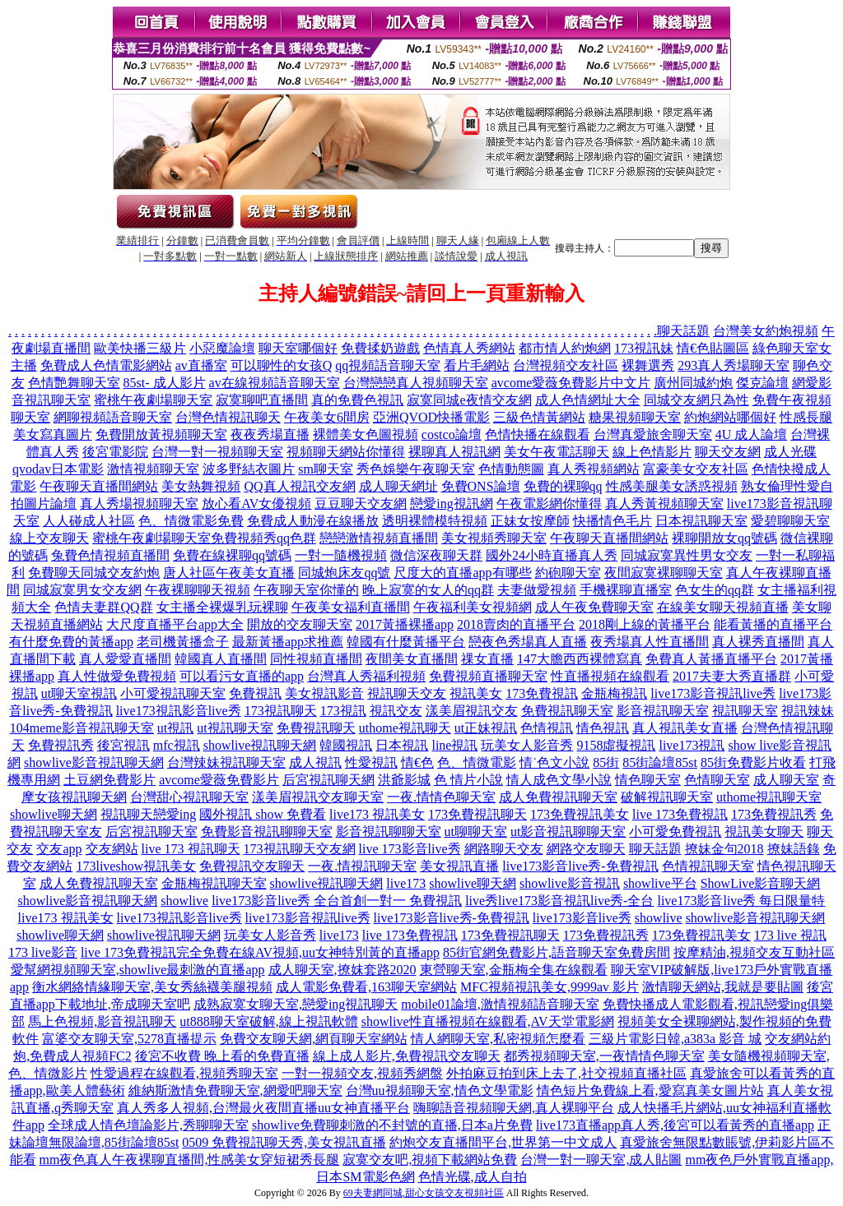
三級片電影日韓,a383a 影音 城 (675, 1039)
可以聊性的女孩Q (282, 365)
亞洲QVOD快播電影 (431, 417)
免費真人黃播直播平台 (711, 659)
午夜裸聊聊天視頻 (197, 590)
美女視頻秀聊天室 (494, 538)
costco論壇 (452, 434)
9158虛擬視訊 (615, 745)
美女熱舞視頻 (200, 486)
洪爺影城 (404, 780)
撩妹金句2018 (724, 849)
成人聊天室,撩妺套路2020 (342, 970)
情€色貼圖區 (713, 348)
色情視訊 (546, 728)
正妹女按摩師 (530, 521)
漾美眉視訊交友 (472, 711)
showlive (184, 901)
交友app (59, 849)
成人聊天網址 (398, 486)
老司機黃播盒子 (183, 642)
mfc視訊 (176, 745)
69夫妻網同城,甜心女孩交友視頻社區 (423, 1193)
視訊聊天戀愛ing (148, 814)
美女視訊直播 (459, 866)
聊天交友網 (728, 452)
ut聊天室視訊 (79, 693)
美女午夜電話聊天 (556, 452)
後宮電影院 (115, 452)
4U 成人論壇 (751, 434)
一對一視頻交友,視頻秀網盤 (362, 1073)
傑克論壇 (762, 383)
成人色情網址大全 (587, 400)
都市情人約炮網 (565, 348)
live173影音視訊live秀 (712, 693)
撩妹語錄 (793, 849)
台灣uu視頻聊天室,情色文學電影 (439, 1090)
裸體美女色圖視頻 (365, 434)
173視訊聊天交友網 (300, 849)
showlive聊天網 (53, 814)
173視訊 (343, 711)
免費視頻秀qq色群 (263, 538)
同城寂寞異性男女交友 (686, 555)
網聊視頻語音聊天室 (113, 417)
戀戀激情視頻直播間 (378, 538)
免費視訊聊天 (316, 728)
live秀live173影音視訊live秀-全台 (559, 901)
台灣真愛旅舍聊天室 (653, 434)
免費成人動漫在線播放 (313, 521)
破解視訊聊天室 (667, 797)
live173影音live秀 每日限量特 (741, 901)
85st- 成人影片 (164, 383)
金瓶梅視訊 (614, 693)
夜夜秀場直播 (270, 434)
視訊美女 (475, 693)
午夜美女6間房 (327, 417)
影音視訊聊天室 (663, 711)
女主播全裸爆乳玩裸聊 (222, 607)
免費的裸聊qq (563, 486)
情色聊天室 (648, 780)
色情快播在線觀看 (537, 434)
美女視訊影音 (324, 693)
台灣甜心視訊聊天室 (189, 797)
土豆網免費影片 (109, 780)
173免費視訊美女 (579, 814)
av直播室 (201, 365)
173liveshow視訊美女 (136, 866)
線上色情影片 (652, 452)
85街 (606, 762)
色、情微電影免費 (191, 521)
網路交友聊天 (586, 849)
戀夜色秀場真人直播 (527, 642)
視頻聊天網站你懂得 (345, 452)
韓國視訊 (345, 745)
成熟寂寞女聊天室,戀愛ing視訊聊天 (295, 1004)
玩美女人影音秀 (527, 745)
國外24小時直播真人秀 (551, 555)
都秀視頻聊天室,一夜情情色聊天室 (604, 1056)
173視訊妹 (643, 348)
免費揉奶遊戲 (380, 348)
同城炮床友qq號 (344, 573)
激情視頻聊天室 (153, 469)
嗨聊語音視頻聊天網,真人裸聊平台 (513, 1108)
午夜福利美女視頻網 (472, 607)
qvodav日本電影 (58, 469)
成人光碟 (790, 452)
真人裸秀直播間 (758, 642)
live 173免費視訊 (680, 814)
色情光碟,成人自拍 (472, 1177)
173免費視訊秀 (774, 814)
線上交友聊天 (49, 538)
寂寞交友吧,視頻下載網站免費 (429, 1160)
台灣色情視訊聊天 (228, 417)
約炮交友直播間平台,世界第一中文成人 (503, 1142)
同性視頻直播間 (316, 659)
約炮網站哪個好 (730, 417)
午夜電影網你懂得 (549, 504)
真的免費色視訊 (357, 400)
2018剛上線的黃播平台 (644, 624)
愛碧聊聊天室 (790, 521)
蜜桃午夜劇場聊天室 (153, 400)
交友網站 (112, 849)
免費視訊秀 (61, 745)
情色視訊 (602, 728)
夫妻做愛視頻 (536, 590)
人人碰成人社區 (89, 521)
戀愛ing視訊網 (451, 504)
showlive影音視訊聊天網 (94, 762)
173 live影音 (42, 952)
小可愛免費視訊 (675, 832)
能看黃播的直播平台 (773, 624)
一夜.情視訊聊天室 (362, 866)
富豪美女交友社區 (695, 469)
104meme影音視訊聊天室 (82, 728)
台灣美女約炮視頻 (765, 331)
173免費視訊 (541, 693)
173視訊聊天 (281, 711)
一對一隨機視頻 (341, 555)
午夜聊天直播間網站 (99, 486)
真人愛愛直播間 (125, 659)
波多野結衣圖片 (249, 469)
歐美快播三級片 (140, 348)
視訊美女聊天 (763, 832)
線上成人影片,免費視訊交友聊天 (407, 1056)
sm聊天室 (325, 469)
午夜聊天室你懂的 (306, 590)
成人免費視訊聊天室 (558, 797)
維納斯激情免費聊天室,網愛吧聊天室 (235, 1090)
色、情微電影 (476, 762)
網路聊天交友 (503, 849)
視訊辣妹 (807, 711)
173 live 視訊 (790, 935)
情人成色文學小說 (559, 780)
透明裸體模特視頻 (434, 521)
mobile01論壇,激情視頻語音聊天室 (499, 1004)
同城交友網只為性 (696, 400)
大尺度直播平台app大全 (175, 624)
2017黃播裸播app (405, 624)
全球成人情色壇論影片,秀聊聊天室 (148, 1125)
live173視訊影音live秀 (178, 711)
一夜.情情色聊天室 (441, 797)
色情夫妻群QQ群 (103, 607)
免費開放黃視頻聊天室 (161, 434)
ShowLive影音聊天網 (761, 883)
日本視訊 (401, 745)
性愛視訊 (371, 762)
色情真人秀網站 (469, 348)
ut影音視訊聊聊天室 (568, 832)
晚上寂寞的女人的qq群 (428, 590)
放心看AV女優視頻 (256, 504)
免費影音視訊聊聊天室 (267, 832)
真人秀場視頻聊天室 (139, 504)
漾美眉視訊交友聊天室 (318, 797)
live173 (406, 883)
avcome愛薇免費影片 (219, 780)
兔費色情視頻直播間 (110, 555)
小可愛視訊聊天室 (173, 693)
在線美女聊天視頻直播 (723, 607)
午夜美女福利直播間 (350, 607)
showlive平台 (660, 883)
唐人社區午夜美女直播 (229, 573)
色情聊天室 (717, 780)
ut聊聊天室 (476, 832)
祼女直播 (487, 659)
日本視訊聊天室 (701, 521)
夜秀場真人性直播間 (649, 642)
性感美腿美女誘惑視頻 (672, 486)
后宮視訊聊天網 (328, 780)
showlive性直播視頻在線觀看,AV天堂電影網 (487, 1021)
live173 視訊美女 (377, 814)
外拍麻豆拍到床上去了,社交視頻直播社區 (566, 1073)
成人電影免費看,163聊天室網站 (366, 987)
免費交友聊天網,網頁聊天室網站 (314, 1039)
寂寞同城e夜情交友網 (469, 400)
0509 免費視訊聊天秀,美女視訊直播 (284, 1142)
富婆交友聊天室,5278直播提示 (129, 1039)
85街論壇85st (659, 762)
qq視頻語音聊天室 (387, 365)
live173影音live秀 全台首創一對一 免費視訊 (337, 901)
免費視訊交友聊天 (252, 866)
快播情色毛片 (612, 521)
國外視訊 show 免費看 (262, 814)
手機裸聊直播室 (626, 590)
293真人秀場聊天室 (733, 365)
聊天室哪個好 (298, 348)
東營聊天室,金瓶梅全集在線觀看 (514, 970)
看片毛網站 (477, 365)
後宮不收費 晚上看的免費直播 (222, 1056)
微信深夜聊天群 (436, 555)
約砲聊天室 (568, 573)
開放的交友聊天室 (299, 624)
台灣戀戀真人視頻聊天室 (415, 383)
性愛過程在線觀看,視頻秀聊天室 (184, 1073)
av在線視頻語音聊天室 (274, 383)
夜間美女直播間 (412, 659)
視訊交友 (396, 711)
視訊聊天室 (745, 711)
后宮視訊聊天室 (151, 832)
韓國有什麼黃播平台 (406, 642)
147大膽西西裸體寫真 (579, 659)
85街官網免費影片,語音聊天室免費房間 (556, 952)
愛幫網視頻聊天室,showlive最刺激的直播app (138, 970)
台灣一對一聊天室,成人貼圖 (601, 1160)
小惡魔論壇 (222, 348)
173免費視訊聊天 (477, 814)
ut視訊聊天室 (234, 728)
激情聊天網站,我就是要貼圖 (722, 987)
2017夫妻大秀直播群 (732, 676)
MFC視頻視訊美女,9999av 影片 (549, 987)
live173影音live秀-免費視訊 (580, 866)
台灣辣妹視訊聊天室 (226, 762)
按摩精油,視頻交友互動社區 (754, 952)
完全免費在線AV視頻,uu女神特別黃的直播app (308, 952)
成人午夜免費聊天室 (594, 607)
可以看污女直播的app (241, 676)
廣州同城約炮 (693, 383)
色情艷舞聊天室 (74, 383)
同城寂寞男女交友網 (82, 590)
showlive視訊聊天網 (260, 745)
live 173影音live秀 (410, 849)
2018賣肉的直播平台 (516, 624)
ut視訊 (175, 728)
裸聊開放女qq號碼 (724, 538)
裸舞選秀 (648, 365)
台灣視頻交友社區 (565, 365)
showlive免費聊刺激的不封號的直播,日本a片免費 (392, 1125)
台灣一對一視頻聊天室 (217, 452)
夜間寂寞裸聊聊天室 (663, 573)
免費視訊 (255, 693)
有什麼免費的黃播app (71, 642)
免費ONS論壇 (480, 486)
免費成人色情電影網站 (106, 365)
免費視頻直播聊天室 (488, 676)
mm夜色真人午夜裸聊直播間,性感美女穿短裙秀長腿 (190, 1160)
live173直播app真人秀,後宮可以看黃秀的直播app (675, 1125)
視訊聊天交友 (406, 693)
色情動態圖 (511, 469)
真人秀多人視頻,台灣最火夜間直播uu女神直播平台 (263, 1108)
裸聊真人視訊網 (454, 452)
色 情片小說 (468, 780)
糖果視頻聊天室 (635, 417)
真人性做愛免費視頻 (117, 676)
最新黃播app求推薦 (287, 642)
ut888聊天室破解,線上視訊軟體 (268, 1021)
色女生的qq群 (714, 590)
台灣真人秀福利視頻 (366, 676)
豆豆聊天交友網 (360, 504)
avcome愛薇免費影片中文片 (571, 383)
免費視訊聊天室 (567, 711)
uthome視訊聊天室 (769, 797)
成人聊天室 (786, 780)
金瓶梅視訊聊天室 (214, 883)
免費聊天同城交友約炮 (94, 573)
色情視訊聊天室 (708, 866)
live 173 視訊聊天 (191, 849)
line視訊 (454, 745)
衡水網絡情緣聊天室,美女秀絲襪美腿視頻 (152, 987)
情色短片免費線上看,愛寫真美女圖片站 (650, 1090)
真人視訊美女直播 (685, 728)
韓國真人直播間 (221, 659)
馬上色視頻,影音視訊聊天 (102, 1021)
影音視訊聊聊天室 (388, 832)
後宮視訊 (123, 745)
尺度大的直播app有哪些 (462, 573)
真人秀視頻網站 (593, 469)
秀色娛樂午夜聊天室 (415, 469)
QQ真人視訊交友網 (299, 486)
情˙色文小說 (554, 762)
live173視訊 (691, 745)
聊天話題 (683, 331)
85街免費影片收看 (753, 762)
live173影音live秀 (582, 918)
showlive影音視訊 (569, 883)
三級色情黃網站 (539, 417)
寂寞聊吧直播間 (262, 400)
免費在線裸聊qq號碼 (232, 555)
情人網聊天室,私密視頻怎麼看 (498, 1039)
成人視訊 (315, 762)
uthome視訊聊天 (405, 728)
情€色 (417, 762)
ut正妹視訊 (485, 728)
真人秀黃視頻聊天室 (664, 504)
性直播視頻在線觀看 (610, 676)
